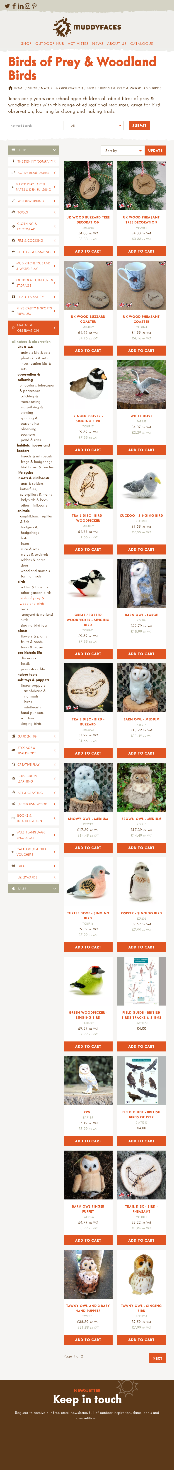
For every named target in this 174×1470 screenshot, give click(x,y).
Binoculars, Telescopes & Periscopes (37, 388)
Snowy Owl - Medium (88, 819)
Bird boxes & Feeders (38, 467)
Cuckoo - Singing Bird (141, 515)
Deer (24, 565)
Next (157, 1358)
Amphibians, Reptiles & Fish (36, 519)
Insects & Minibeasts (37, 456)
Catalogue (141, 43)
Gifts (21, 866)
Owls (24, 609)
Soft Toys (27, 718)
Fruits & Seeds (32, 641)
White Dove (141, 416)
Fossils (25, 663)
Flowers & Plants (34, 636)
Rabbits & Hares (33, 559)
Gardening (27, 736)
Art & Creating (30, 792)
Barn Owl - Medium (141, 719)
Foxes (25, 543)
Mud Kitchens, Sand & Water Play (33, 266)
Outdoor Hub (49, 43)
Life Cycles (25, 472)
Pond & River (31, 439)
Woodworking (30, 201)
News (98, 43)
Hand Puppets (32, 712)
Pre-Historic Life (29, 652)
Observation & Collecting (28, 377)
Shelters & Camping (34, 252)
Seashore (28, 434)
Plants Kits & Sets (34, 358)
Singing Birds (31, 723)
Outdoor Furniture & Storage (34, 283)
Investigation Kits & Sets (36, 366)
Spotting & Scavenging (30, 421)
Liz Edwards (27, 877)
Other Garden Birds (36, 592)
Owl (88, 1112)
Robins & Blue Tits (34, 587)
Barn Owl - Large (141, 615)
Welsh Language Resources (31, 835)
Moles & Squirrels (34, 554)
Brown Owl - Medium (141, 819)
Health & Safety (30, 297)
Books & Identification (29, 818)
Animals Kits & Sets (35, 352)
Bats (24, 538)
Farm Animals (31, 576)
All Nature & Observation (31, 341)
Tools (22, 212)
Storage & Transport (26, 750)
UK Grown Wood (32, 804)
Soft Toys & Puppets (33, 679)
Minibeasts (32, 707)
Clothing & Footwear (27, 226)
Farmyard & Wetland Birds (36, 617)
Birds (92, 88)
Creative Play (28, 764)
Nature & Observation (62, 88)
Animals (23, 510)
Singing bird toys (34, 625)
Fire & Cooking (30, 240)
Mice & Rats (30, 549)
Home (16, 88)
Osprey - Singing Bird (141, 913)
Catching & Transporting (31, 399)
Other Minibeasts (34, 505)
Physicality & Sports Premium (34, 311)
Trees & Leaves (32, 647)
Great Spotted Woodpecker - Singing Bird (88, 620)
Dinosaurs (28, 658)
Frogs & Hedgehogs (36, 461)
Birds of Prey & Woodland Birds (32, 601)
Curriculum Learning (27, 778)
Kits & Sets (25, 347)
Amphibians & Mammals (35, 693)
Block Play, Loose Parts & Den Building (33, 187)
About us (117, 43)
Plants (22, 630)
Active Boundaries (33, 173)
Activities (78, 43)
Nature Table (27, 674)
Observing (28, 428)
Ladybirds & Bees (34, 499)
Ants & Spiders (32, 483)
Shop (26, 43)
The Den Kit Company (35, 161)
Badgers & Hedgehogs (30, 530)
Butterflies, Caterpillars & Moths (36, 492)
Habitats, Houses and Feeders (33, 448)
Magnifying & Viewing (32, 410)
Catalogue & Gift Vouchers (31, 852)
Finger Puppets (33, 685)
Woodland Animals (35, 570)
